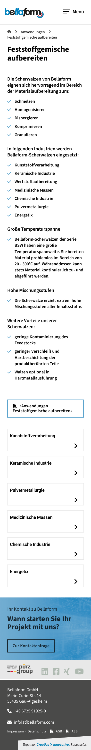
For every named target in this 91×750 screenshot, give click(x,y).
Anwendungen (33, 32)
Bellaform (9, 31)
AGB (59, 731)
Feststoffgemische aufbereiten (32, 37)
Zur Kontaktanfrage (31, 646)
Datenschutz (37, 731)
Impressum (15, 731)
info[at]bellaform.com (34, 722)
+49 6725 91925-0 (30, 711)
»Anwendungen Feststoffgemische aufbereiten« (42, 408)
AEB (74, 731)
